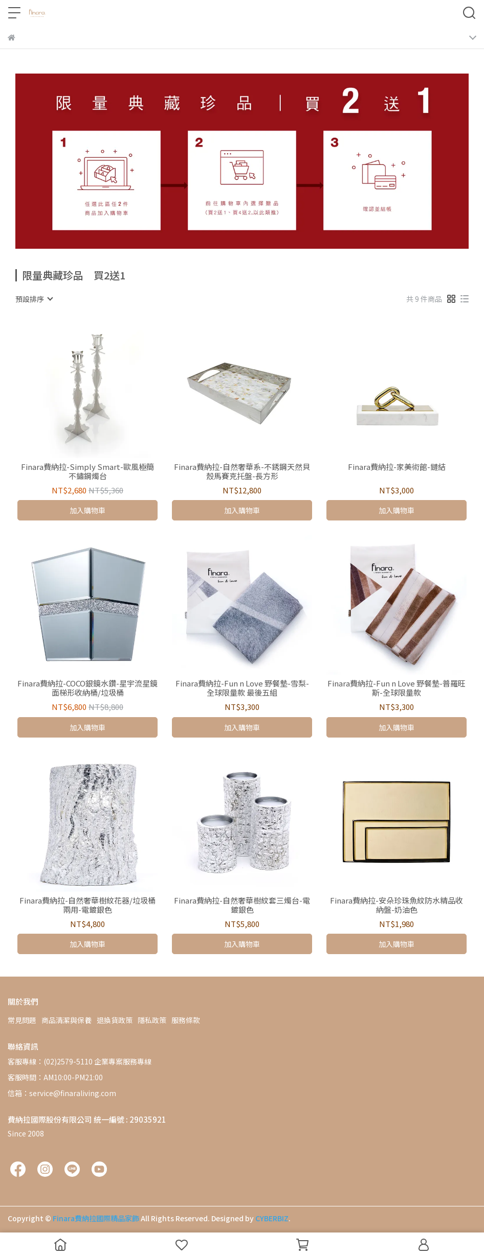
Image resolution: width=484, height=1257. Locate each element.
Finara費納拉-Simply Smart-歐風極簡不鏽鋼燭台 (87, 471)
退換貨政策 (115, 1020)
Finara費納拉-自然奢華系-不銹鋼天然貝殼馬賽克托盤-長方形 (242, 471)
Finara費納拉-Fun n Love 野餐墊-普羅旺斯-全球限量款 (396, 688)
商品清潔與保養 (66, 1020)
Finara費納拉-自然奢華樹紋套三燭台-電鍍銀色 (242, 905)
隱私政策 (152, 1020)
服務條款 (185, 1020)
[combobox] (33, 299)
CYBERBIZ (272, 1218)
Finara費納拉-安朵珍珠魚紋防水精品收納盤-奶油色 (396, 905)
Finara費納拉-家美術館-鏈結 (397, 467)
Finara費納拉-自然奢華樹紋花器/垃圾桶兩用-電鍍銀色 (87, 905)
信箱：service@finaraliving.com (62, 1093)
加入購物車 (87, 510)
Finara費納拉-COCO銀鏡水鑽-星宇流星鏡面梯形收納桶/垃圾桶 (87, 688)
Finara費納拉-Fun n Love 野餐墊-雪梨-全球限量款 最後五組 (242, 688)
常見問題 (22, 1020)
